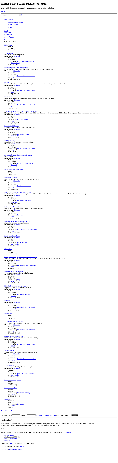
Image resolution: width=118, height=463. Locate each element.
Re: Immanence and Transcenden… (27, 229)
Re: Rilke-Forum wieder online (26, 359)
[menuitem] (15, 22)
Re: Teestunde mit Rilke (24, 200)
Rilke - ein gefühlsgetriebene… (26, 373)
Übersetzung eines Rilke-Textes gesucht (16, 67)
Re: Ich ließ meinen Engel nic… (26, 61)
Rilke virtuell (8, 313)
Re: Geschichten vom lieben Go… (27, 105)
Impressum (7, 399)
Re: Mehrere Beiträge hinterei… (26, 329)
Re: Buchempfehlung (23, 294)
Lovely (13, 309)
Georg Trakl (14, 136)
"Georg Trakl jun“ (9, 365)
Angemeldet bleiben (64, 415)
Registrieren (15, 411)
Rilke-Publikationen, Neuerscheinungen (16, 286)
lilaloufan (13, 296)
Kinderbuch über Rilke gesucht (26, 307)
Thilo (15, 56)
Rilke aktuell (8, 249)
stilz (18, 56)
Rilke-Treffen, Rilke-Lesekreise (13, 271)
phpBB (10, 443)
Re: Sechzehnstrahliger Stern (25, 163)
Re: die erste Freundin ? (24, 186)
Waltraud (13, 202)
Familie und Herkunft (10, 177)
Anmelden (4, 411)
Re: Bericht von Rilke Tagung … (27, 344)
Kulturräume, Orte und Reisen (13, 207)
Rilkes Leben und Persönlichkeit (13, 169)
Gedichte (7, 82)
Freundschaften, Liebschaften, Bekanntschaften (18, 192)
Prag (18, 279)
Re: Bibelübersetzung (23, 119)
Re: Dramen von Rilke (23, 134)
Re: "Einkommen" (22, 242)
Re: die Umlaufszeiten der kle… (26, 148)
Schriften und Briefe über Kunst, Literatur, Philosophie (20, 111)
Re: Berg (19, 215)
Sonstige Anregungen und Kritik (13, 336)
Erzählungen (8, 97)
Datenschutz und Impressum (12, 380)
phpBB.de (21, 446)
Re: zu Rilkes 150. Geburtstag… (26, 265)
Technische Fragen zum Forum (13, 321)
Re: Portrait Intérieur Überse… (26, 76)
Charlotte (13, 165)
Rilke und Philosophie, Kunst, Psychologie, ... (17, 221)
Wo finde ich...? (9, 53)
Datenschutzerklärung (23, 393)
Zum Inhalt (4, 11)
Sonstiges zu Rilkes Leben (12, 236)
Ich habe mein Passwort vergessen (46, 415)
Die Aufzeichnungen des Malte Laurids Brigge (18, 155)
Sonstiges (7, 300)
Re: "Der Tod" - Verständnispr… (26, 90)
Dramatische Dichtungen (11, 126)
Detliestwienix (15, 63)
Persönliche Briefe (9, 140)
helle (12, 106)
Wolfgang (68, 432)
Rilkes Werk (8, 45)
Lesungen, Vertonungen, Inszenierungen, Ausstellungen (20, 257)
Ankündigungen (9, 350)
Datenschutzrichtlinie (10, 388)
